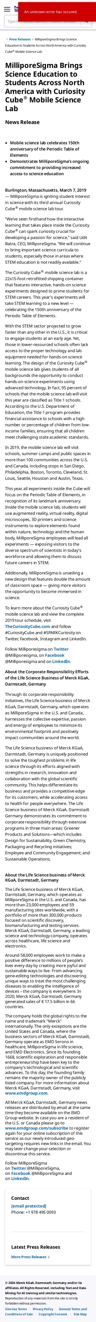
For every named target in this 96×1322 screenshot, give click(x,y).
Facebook (55, 655)
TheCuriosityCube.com (27, 626)
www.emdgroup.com (26, 1093)
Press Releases (20, 39)
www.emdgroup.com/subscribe (36, 1128)
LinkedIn (61, 661)
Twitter (61, 649)
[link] (16, 1309)
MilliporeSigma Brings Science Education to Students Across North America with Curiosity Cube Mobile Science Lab (45, 45)
